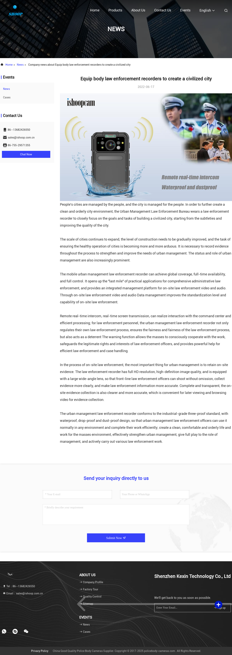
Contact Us (162, 10)
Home (94, 10)
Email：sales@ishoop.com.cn (23, 593)
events (185, 10)
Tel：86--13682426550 (19, 586)
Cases (6, 97)
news (20, 64)
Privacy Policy (39, 650)
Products (115, 10)
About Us (138, 10)
